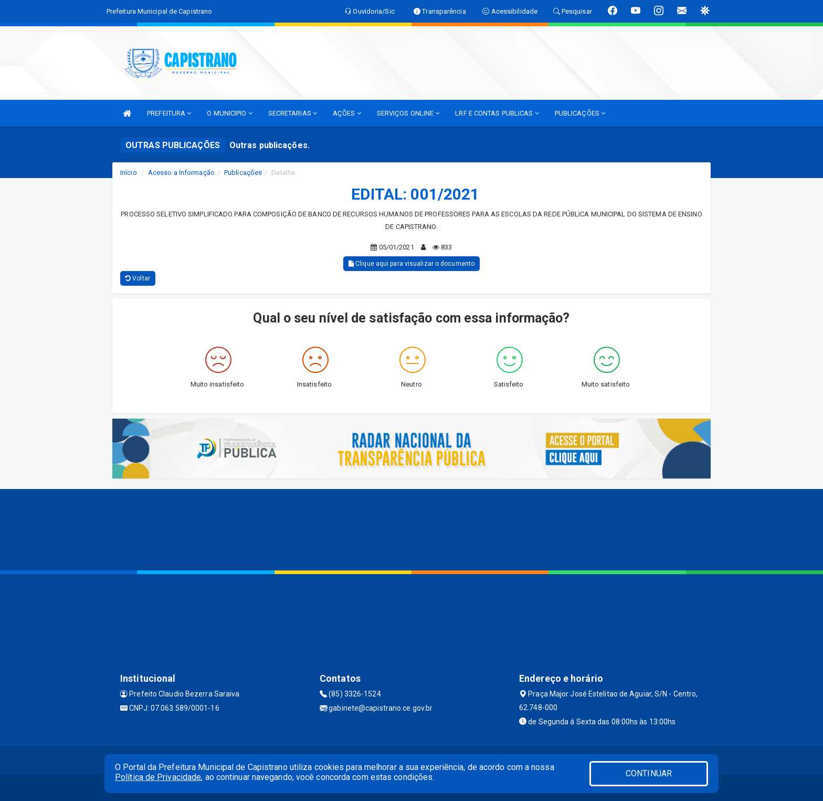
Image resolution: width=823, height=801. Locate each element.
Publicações (243, 172)
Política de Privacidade (158, 777)
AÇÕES (347, 113)
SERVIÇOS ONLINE (408, 113)
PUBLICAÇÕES (580, 113)
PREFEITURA (169, 113)
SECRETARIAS (292, 113)
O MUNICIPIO (229, 113)
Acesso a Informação (181, 172)
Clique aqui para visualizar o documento (411, 263)
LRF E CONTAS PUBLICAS (497, 113)
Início (128, 172)
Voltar (137, 278)
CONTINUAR (649, 773)
